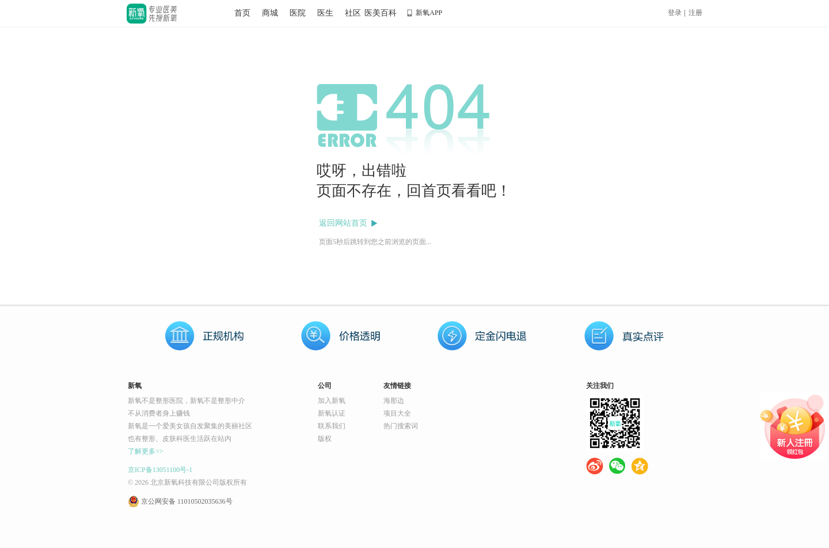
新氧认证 (331, 413)
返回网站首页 (343, 223)
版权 (325, 439)
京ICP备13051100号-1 (160, 470)
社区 (353, 13)
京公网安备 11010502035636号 (187, 501)
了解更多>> (145, 451)
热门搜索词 (400, 426)
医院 (298, 13)
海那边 (393, 401)
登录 (675, 13)
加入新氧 (331, 401)
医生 (325, 13)
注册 (695, 13)
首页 (242, 13)
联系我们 (331, 426)
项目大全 (397, 413)
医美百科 (380, 13)
